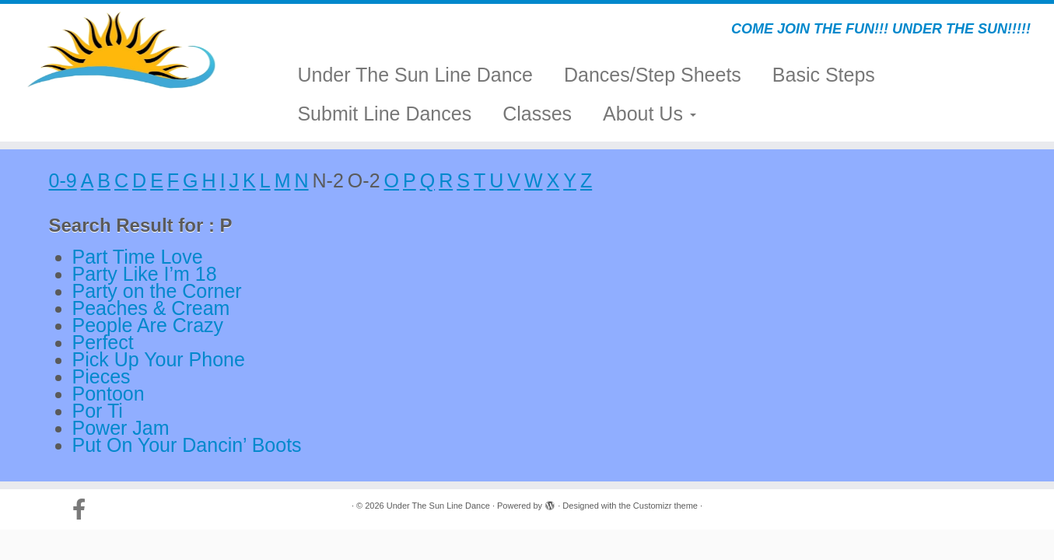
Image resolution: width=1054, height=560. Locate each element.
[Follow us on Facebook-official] (84, 509)
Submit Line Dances (384, 113)
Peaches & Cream (151, 308)
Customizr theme (665, 505)
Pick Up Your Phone (158, 359)
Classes (537, 113)
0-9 (63, 180)
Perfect (103, 342)
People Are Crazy (148, 325)
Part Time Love (137, 257)
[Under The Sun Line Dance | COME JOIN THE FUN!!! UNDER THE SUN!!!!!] (121, 50)
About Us (649, 113)
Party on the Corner (157, 291)
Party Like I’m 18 (144, 274)
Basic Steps (823, 75)
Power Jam (121, 428)
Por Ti (97, 411)
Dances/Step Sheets (652, 75)
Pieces (101, 376)
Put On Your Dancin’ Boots (187, 445)
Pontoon (108, 393)
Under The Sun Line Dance (415, 75)
